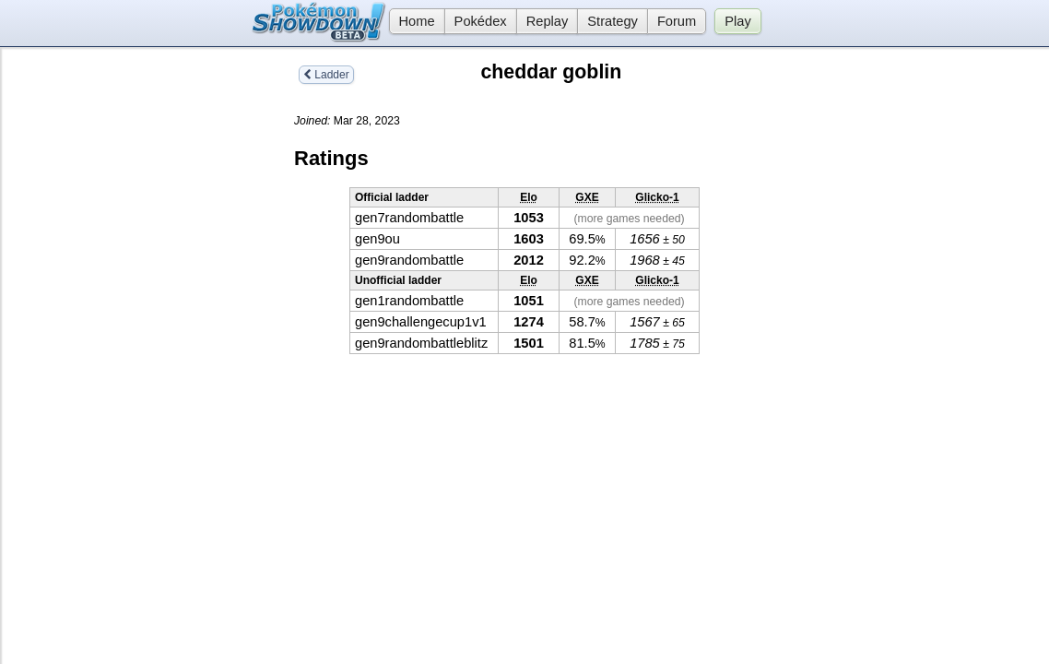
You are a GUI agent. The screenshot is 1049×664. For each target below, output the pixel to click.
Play (738, 21)
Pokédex (480, 21)
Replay (547, 21)
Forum (676, 21)
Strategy (612, 21)
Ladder (326, 74)
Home (412, 21)
